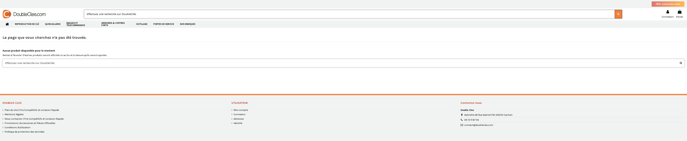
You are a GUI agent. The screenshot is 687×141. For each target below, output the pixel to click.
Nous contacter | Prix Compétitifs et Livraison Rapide (34, 118)
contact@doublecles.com (478, 125)
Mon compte (241, 110)
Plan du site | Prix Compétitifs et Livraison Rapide (32, 110)
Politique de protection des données (24, 131)
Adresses (239, 118)
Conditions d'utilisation (17, 127)
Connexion (239, 114)
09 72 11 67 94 (471, 119)
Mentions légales (14, 114)
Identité (238, 123)
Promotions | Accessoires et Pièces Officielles (30, 123)
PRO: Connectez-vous (668, 4)
